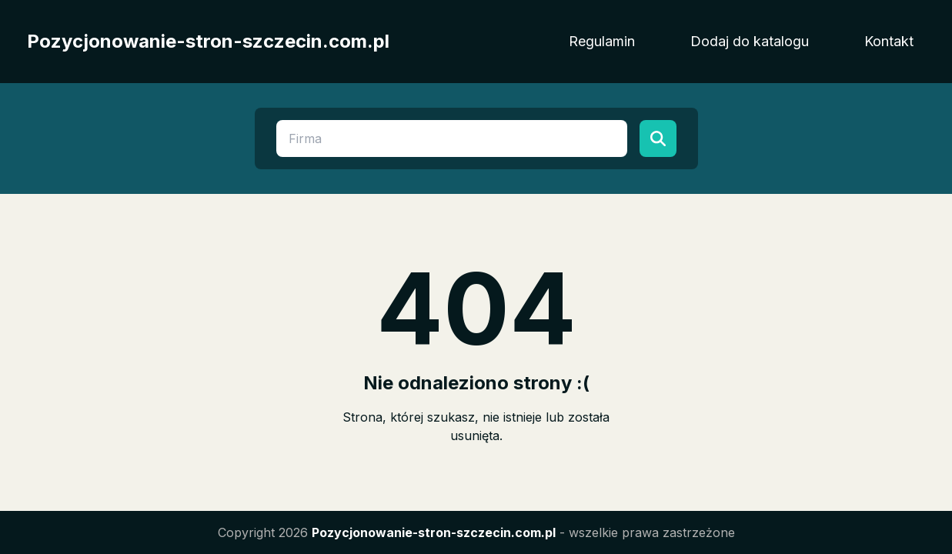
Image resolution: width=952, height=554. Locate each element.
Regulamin (602, 41)
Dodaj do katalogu (749, 41)
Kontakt (889, 41)
